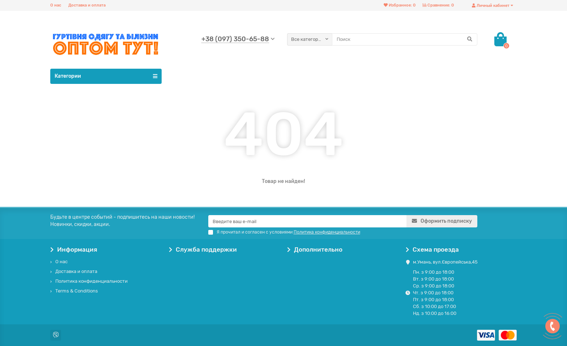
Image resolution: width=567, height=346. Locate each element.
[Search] (404, 39)
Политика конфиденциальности (91, 281)
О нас (55, 5)
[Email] (307, 221)
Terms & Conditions (76, 291)
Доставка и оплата (87, 5)
